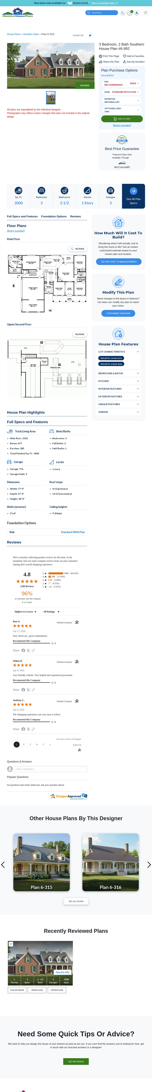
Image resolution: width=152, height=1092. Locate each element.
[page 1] (17, 744)
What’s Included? (122, 125)
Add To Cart (122, 119)
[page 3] (30, 744)
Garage (103, 412)
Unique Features (109, 404)
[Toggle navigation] (145, 13)
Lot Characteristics (111, 351)
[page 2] (23, 744)
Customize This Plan (118, 313)
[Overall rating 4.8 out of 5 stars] (27, 581)
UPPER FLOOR (57, 990)
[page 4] (36, 744)
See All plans (76, 901)
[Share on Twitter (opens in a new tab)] (28, 650)
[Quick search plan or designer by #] (101, 12)
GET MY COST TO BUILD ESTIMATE (119, 262)
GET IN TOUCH (76, 1061)
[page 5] (43, 744)
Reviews (75, 216)
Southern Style (31, 34)
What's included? (16, 231)
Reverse (84, 85)
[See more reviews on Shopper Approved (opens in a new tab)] (33, 650)
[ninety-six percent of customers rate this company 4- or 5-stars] (27, 597)
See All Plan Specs (133, 196)
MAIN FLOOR (37, 990)
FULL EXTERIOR (17, 990)
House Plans (14, 34)
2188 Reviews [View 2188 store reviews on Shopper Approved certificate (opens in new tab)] (30, 586)
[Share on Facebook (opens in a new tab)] (23, 651)
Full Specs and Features (22, 216)
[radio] (62, 573)
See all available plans (105, 3)
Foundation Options (54, 216)
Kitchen (103, 381)
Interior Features (110, 388)
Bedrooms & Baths (110, 373)
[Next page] (50, 744)
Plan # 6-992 (62, 972)
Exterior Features (110, 396)
